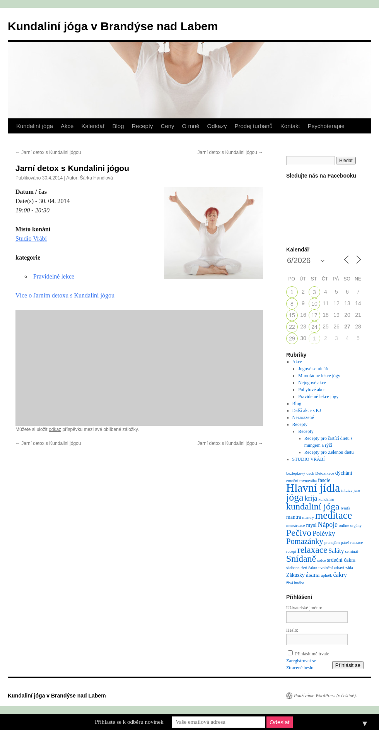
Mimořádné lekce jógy (319, 375)
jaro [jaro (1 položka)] (356, 490)
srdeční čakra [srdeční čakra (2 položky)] (341, 560)
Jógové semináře (313, 368)
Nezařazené (303, 417)
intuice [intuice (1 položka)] (346, 490)
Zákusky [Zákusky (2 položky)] (295, 575)
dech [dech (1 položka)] (310, 473)
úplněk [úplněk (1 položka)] (326, 575)
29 (292, 338)
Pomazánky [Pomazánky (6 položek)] (304, 541)
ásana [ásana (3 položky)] (313, 574)
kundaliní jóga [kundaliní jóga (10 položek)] (313, 506)
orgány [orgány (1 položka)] (356, 525)
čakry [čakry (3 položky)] (340, 574)
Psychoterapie (326, 126)
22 (292, 327)
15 (292, 315)
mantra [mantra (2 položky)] (293, 517)
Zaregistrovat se (301, 660)
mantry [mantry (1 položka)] (308, 517)
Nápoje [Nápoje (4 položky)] (328, 524)
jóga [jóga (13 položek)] (295, 497)
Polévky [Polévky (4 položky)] (323, 533)
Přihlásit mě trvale (312, 653)
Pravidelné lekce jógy (318, 396)
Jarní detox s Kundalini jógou (48, 152)
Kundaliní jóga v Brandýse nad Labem (113, 26)
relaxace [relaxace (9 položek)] (312, 550)
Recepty (142, 126)
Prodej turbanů (253, 126)
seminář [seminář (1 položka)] (351, 551)
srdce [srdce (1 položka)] (321, 560)
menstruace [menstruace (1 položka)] (295, 525)
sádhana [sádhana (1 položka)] (292, 568)
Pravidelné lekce (53, 276)
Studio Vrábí (31, 238)
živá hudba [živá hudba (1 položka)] (295, 583)
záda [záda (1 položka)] (349, 568)
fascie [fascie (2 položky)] (324, 480)
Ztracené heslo (299, 667)
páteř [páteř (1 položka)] (345, 542)
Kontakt (290, 126)
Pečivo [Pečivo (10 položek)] (298, 533)
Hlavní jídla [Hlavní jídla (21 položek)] (313, 488)
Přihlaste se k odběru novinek (129, 722)
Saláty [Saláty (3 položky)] (336, 550)
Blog (118, 126)
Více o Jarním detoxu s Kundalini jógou (64, 295)
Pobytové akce (311, 389)
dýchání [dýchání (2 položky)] (343, 473)
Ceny (167, 126)
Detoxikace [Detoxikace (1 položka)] (324, 473)
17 (314, 315)
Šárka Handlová (96, 178)
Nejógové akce (312, 382)
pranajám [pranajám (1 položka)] (332, 542)
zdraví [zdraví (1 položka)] (339, 568)
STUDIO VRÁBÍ (308, 459)
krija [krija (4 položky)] (311, 498)
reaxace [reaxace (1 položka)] (356, 542)
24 (314, 327)
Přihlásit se (347, 665)
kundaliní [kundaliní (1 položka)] (326, 499)
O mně (191, 126)
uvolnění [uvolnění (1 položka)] (325, 568)
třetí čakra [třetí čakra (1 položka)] (308, 568)
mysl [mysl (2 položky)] (311, 525)
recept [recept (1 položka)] (291, 551)
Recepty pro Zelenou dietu (329, 452)
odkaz (55, 429)
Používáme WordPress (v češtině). (325, 695)
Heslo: (292, 630)
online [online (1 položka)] (344, 525)
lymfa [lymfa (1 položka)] (345, 508)
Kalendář (92, 126)
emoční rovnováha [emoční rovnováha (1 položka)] (301, 481)
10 (314, 304)
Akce (67, 126)
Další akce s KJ (306, 410)
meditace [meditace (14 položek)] (333, 515)
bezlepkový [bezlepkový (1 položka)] (295, 473)
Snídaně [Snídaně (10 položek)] (301, 559)
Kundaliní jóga (34, 126)
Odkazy (217, 126)
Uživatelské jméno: (304, 607)
